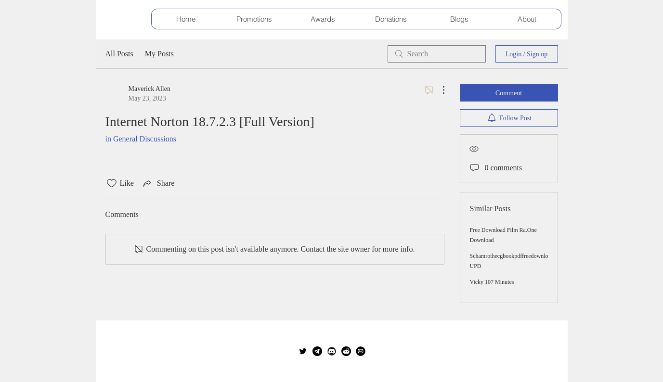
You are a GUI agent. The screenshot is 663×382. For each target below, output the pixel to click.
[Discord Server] (332, 351)
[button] (254, 19)
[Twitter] (303, 351)
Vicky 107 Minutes (492, 282)
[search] (437, 54)
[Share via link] (158, 183)
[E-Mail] (360, 351)
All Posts (119, 54)
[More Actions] (438, 90)
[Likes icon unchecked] (111, 183)
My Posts (159, 54)
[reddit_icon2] (346, 351)
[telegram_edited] (317, 351)
